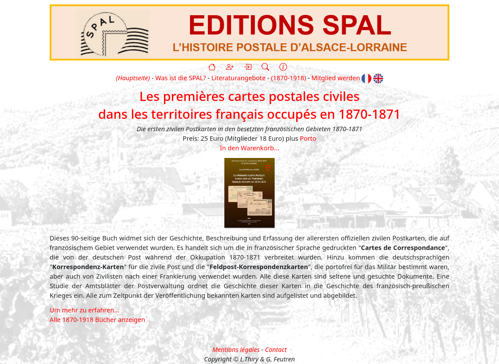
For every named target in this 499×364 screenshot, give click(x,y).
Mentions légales (236, 349)
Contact (276, 349)
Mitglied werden (336, 78)
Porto (308, 138)
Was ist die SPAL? (180, 78)
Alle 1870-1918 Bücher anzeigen (97, 319)
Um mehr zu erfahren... (84, 310)
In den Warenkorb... (249, 148)
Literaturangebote (238, 78)
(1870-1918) (288, 78)
